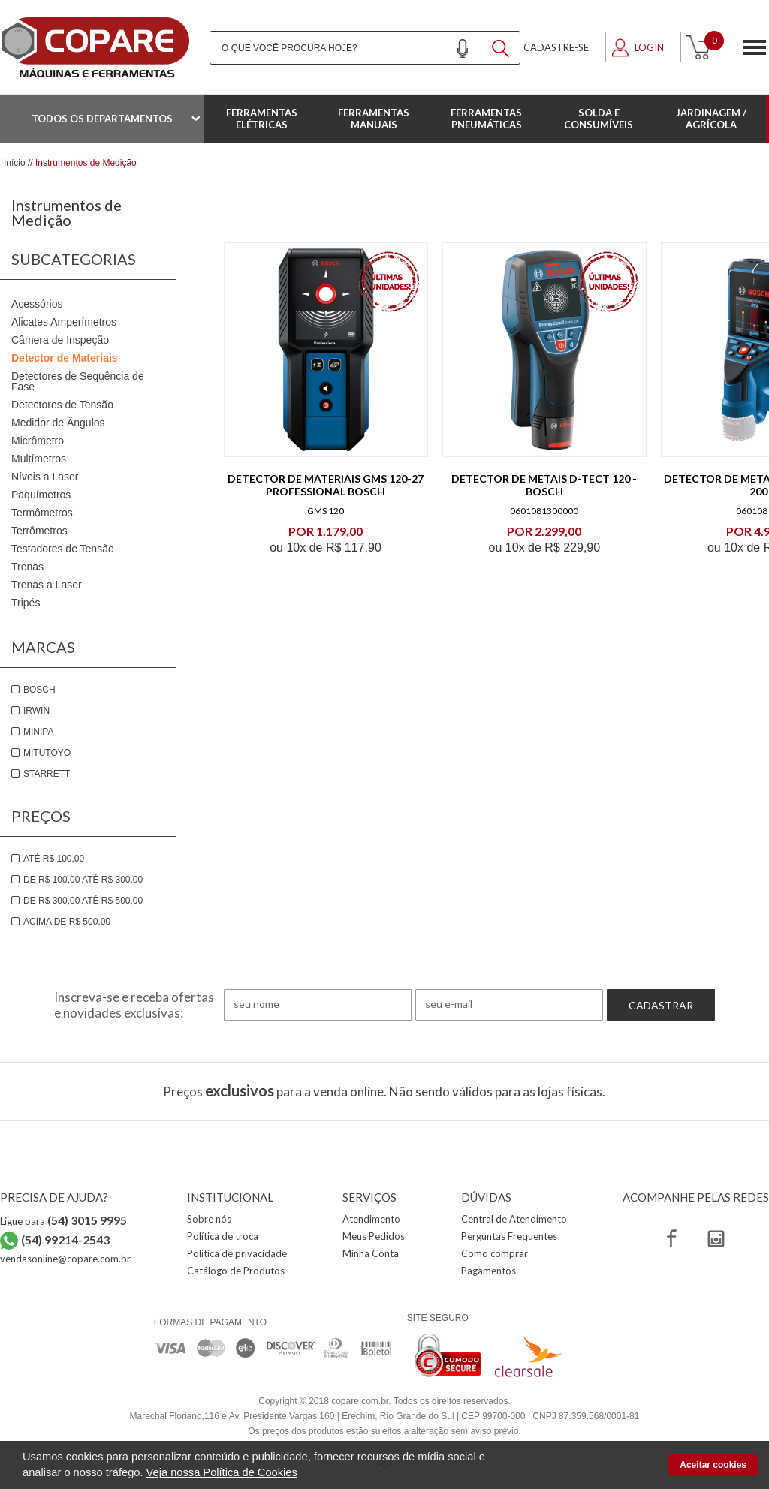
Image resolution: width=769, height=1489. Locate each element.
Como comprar (494, 1253)
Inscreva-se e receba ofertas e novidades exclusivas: (134, 1005)
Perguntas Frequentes (509, 1236)
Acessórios (36, 304)
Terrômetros (39, 531)
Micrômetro (37, 441)
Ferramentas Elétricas (261, 119)
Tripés (25, 603)
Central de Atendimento (514, 1219)
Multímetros (38, 459)
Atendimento (371, 1219)
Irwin (36, 710)
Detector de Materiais (64, 358)
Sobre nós (209, 1219)
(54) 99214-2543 (65, 1239)
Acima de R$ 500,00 (66, 921)
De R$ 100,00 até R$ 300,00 (83, 879)
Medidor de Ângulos (58, 423)
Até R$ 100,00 (53, 858)
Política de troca (222, 1236)
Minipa (38, 731)
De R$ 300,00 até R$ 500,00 (83, 900)
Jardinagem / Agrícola (711, 119)
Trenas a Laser (46, 585)
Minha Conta (370, 1253)
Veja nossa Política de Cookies (221, 1472)
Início (15, 163)
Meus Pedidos (373, 1236)
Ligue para (63, 1221)
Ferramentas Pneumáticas (486, 119)
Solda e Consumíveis (598, 119)
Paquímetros (41, 495)
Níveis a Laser (44, 477)
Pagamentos (488, 1271)
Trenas (27, 567)
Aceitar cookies (713, 1465)
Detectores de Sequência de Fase (77, 381)
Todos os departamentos (102, 119)
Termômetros (42, 513)
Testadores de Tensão (62, 549)
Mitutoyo (47, 753)
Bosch (39, 689)
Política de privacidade (237, 1253)
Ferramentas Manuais (373, 119)
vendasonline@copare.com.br (65, 1259)
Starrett (46, 774)
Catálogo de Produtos (236, 1271)
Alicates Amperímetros (63, 322)
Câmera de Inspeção (60, 340)
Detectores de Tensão (62, 405)
